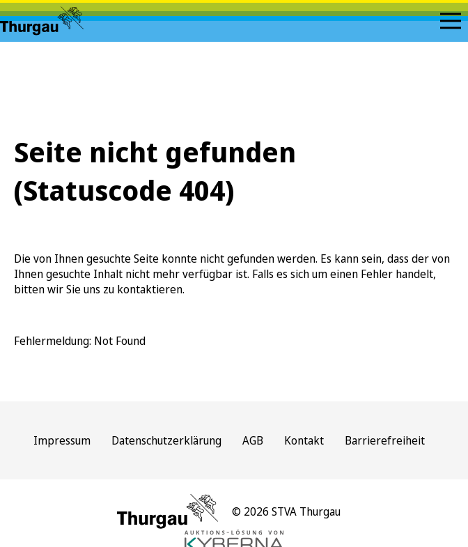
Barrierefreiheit (385, 440)
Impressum (62, 440)
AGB (252, 440)
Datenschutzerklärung (166, 440)
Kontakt (304, 440)
